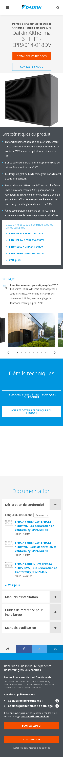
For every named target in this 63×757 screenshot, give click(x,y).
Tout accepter (31, 725)
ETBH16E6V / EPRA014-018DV (26, 233)
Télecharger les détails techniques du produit (31, 396)
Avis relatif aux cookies (35, 716)
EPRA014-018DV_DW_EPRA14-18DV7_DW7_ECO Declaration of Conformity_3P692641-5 (36, 568)
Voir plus (14, 260)
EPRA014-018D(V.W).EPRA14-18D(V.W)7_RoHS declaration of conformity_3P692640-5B (35, 547)
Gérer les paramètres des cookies (31, 747)
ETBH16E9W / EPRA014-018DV (26, 240)
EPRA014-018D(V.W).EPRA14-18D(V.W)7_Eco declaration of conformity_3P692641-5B (34, 526)
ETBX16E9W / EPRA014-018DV (26, 253)
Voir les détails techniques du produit (31, 411)
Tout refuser (31, 739)
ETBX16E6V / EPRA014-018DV (26, 246)
